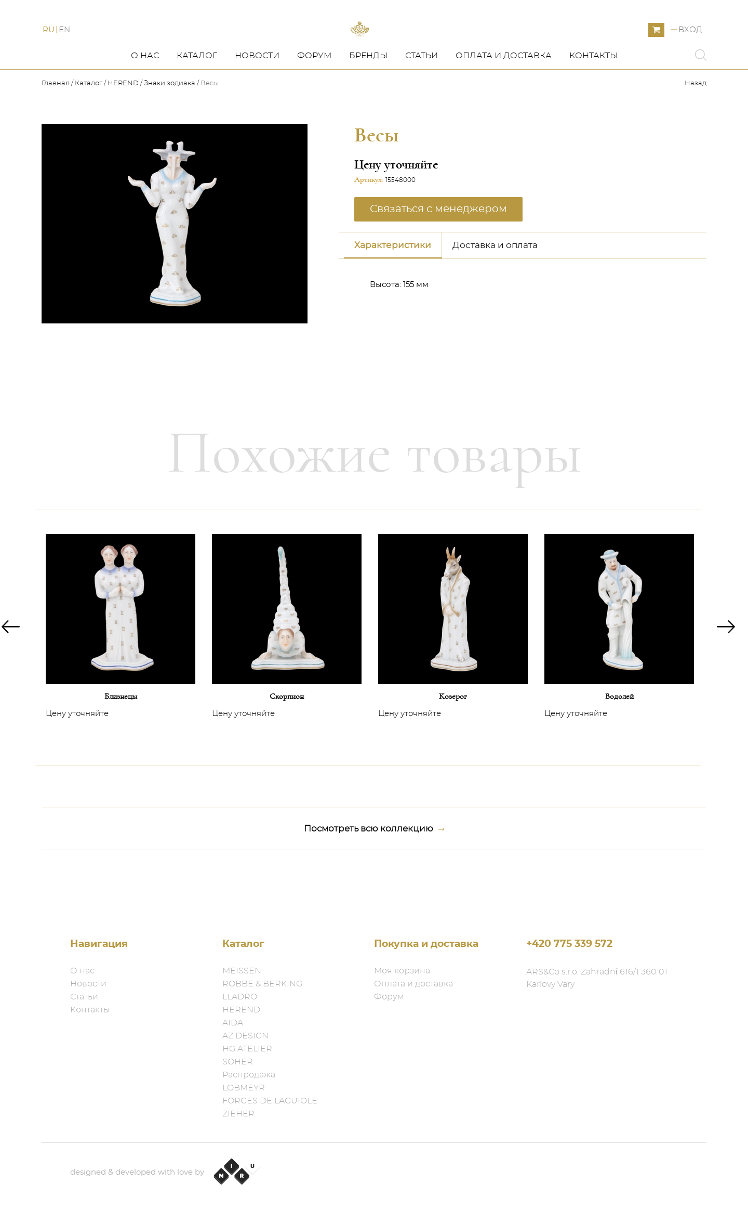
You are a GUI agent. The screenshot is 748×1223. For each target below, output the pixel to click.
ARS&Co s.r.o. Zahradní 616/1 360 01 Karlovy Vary (596, 978)
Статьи (421, 102)
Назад (695, 130)
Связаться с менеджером (438, 256)
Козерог (453, 743)
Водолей (619, 743)
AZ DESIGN (245, 1036)
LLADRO (239, 997)
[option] (120, 684)
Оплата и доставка (504, 102)
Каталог (197, 102)
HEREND (123, 130)
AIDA (232, 1023)
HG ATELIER (247, 1049)
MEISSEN (241, 971)
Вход (690, 53)
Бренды (368, 102)
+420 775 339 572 (569, 944)
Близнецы (120, 743)
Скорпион (287, 743)
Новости (257, 102)
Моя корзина (402, 971)
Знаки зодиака (169, 130)
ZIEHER (238, 1114)
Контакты (593, 102)
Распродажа (248, 1075)
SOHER (237, 1062)
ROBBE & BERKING (262, 984)
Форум (314, 102)
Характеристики (392, 292)
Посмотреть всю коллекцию (374, 875)
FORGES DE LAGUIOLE (269, 1101)
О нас (145, 102)
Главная (56, 130)
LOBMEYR (243, 1088)
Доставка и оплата (495, 292)
